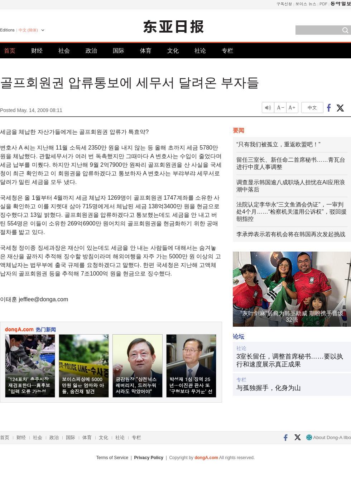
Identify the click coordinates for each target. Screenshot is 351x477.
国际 (118, 51)
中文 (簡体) (28, 30)
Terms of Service (112, 457)
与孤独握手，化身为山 (268, 387)
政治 (91, 51)
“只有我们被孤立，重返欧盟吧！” (278, 144)
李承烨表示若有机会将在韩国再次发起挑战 (290, 234)
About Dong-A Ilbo (328, 437)
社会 (64, 51)
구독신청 (284, 3)
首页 (9, 51)
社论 (200, 51)
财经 (37, 51)
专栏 (227, 51)
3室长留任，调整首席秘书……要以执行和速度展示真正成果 (289, 360)
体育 (146, 51)
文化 (173, 51)
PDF (323, 3)
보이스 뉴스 (306, 3)
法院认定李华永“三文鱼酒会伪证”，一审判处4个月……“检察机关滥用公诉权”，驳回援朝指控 (291, 211)
